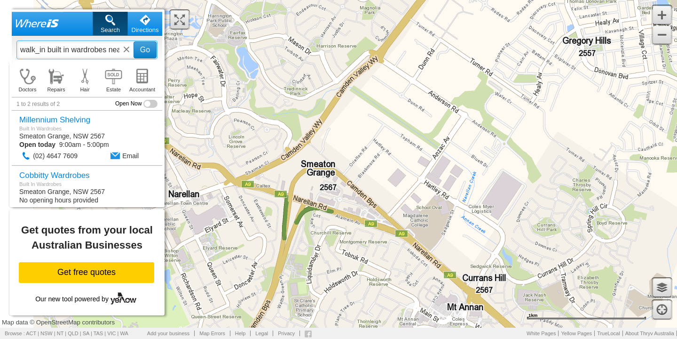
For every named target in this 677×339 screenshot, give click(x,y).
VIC (111, 333)
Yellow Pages (576, 333)
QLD (73, 333)
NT (60, 333)
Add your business (168, 333)
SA (86, 333)
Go (145, 50)
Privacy (286, 333)
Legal (261, 333)
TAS (98, 333)
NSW (46, 333)
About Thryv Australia (649, 333)
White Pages (541, 333)
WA (124, 333)
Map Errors (212, 333)
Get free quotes (86, 272)
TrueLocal (608, 333)
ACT (31, 333)
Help (240, 333)
